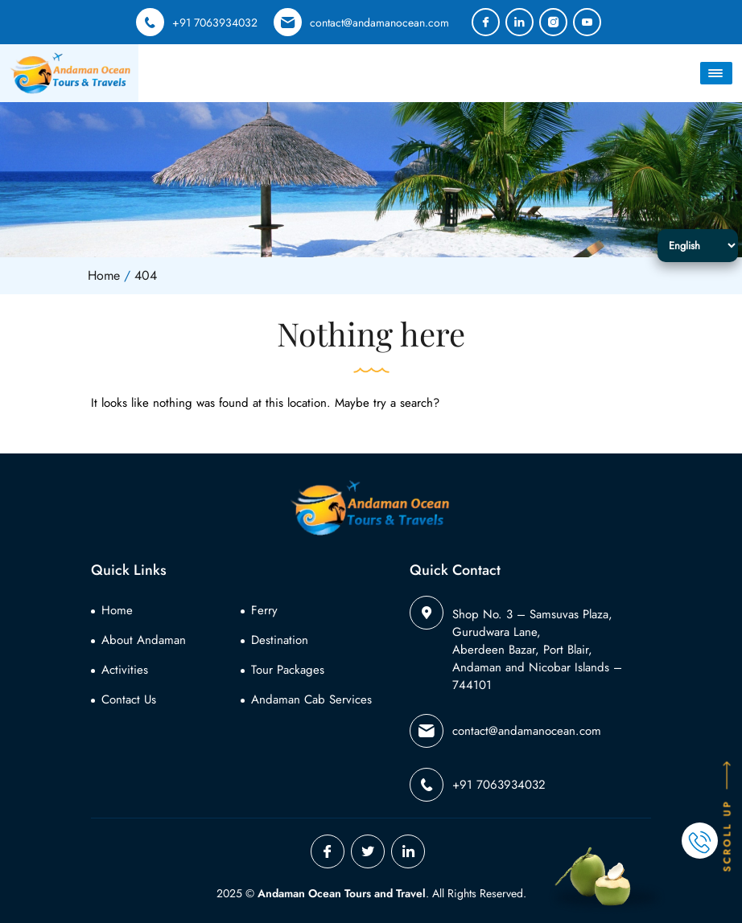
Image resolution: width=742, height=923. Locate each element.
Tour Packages (287, 670)
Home (117, 610)
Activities (124, 670)
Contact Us (128, 699)
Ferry (264, 610)
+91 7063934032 (197, 22)
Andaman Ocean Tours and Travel (342, 893)
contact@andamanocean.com (361, 22)
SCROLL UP (727, 815)
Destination (279, 640)
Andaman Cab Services (311, 699)
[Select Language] (697, 245)
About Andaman (143, 640)
